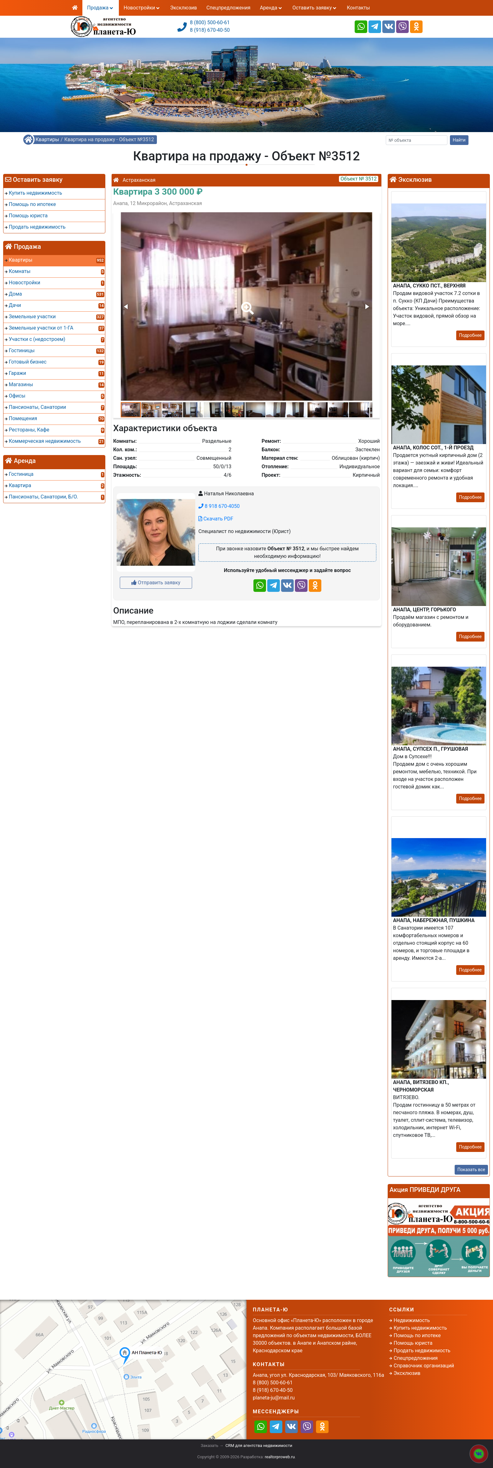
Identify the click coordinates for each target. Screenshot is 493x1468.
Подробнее (470, 335)
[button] (246, 304)
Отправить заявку (155, 583)
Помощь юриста (413, 1343)
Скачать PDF (215, 519)
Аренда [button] (271, 8)
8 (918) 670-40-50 (210, 30)
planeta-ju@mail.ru (274, 1398)
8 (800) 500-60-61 (210, 22)
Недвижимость (412, 1320)
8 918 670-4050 (219, 506)
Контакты (358, 8)
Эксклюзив (183, 8)
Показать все (471, 1169)
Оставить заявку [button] (314, 8)
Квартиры (47, 139)
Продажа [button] (100, 8)
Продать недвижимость (422, 1351)
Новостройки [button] (142, 8)
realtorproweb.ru (280, 1456)
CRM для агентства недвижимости (258, 1445)
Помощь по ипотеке (417, 1335)
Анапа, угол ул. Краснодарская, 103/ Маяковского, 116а (318, 1375)
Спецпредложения (228, 8)
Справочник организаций (424, 1366)
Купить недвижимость (420, 1328)
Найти (459, 139)
